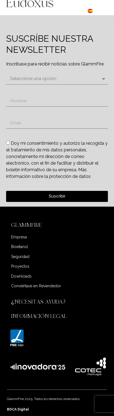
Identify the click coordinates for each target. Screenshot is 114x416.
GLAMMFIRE (26, 225)
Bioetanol (19, 246)
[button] (57, 225)
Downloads (21, 276)
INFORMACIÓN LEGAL (39, 316)
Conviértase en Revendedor (36, 286)
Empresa (19, 237)
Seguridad (20, 256)
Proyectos (20, 266)
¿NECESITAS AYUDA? (39, 302)
